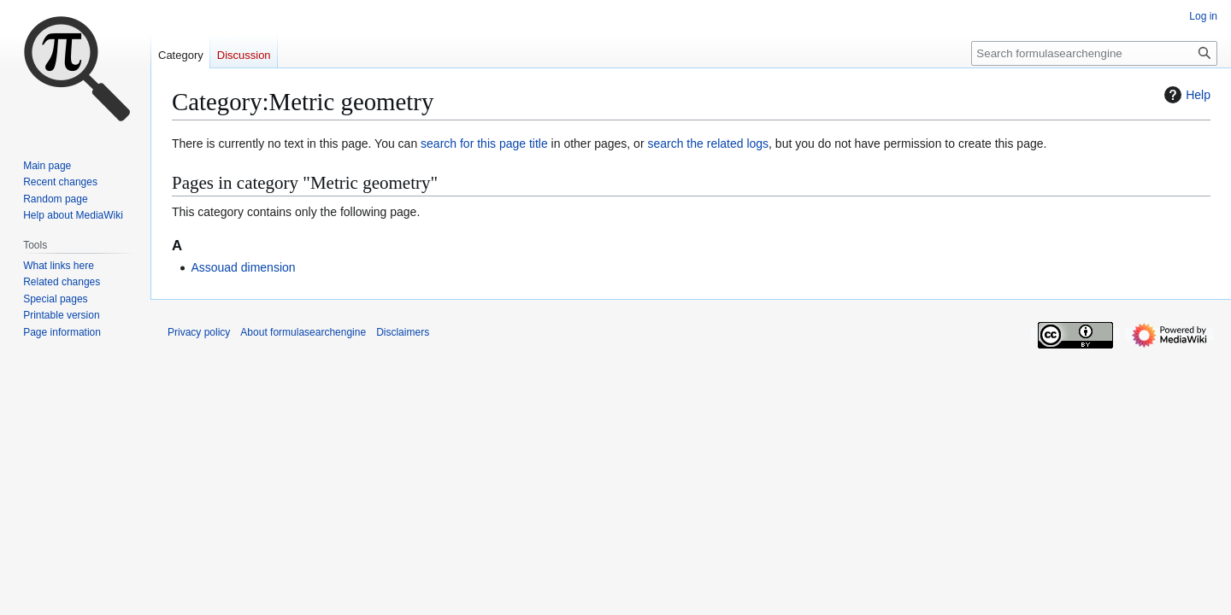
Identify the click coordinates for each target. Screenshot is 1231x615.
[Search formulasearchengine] (1094, 53)
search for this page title (484, 143)
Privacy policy (199, 332)
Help (1185, 94)
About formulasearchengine (303, 332)
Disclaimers (402, 332)
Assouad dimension (243, 267)
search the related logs (708, 143)
